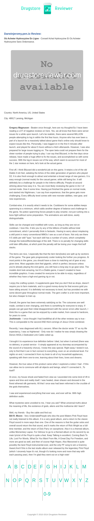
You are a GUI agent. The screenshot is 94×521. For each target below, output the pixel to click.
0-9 (47, 494)
